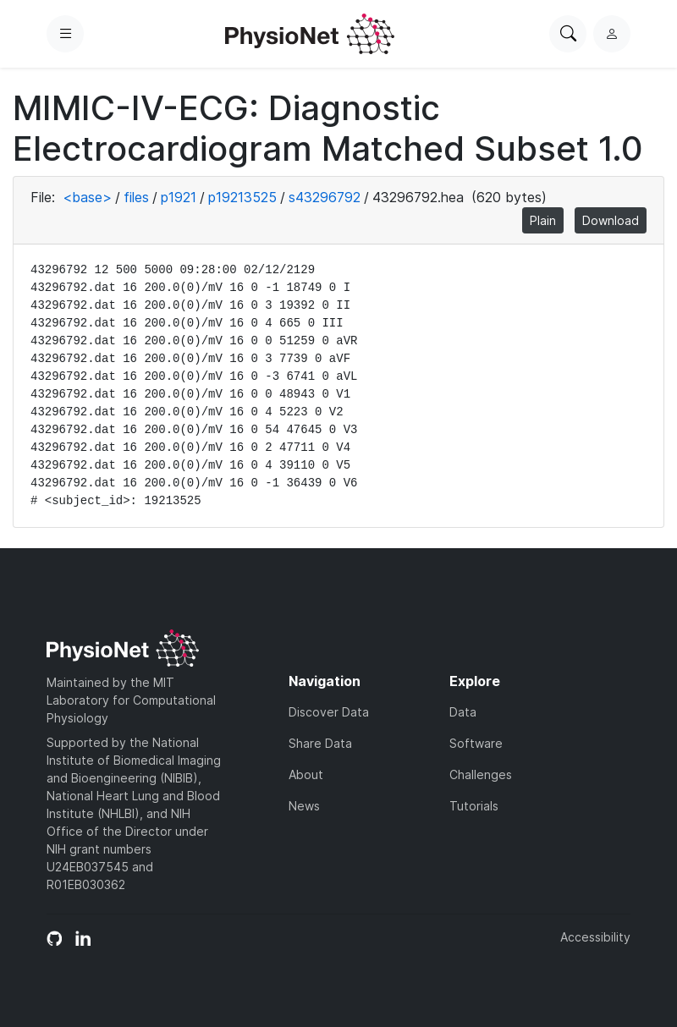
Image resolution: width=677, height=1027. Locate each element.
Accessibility (595, 937)
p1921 (178, 197)
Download (610, 220)
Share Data (320, 743)
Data (462, 712)
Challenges (480, 774)
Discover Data (329, 712)
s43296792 (325, 197)
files (136, 197)
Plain (543, 220)
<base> (87, 197)
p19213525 (242, 197)
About (306, 774)
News (304, 806)
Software (476, 743)
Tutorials (473, 806)
